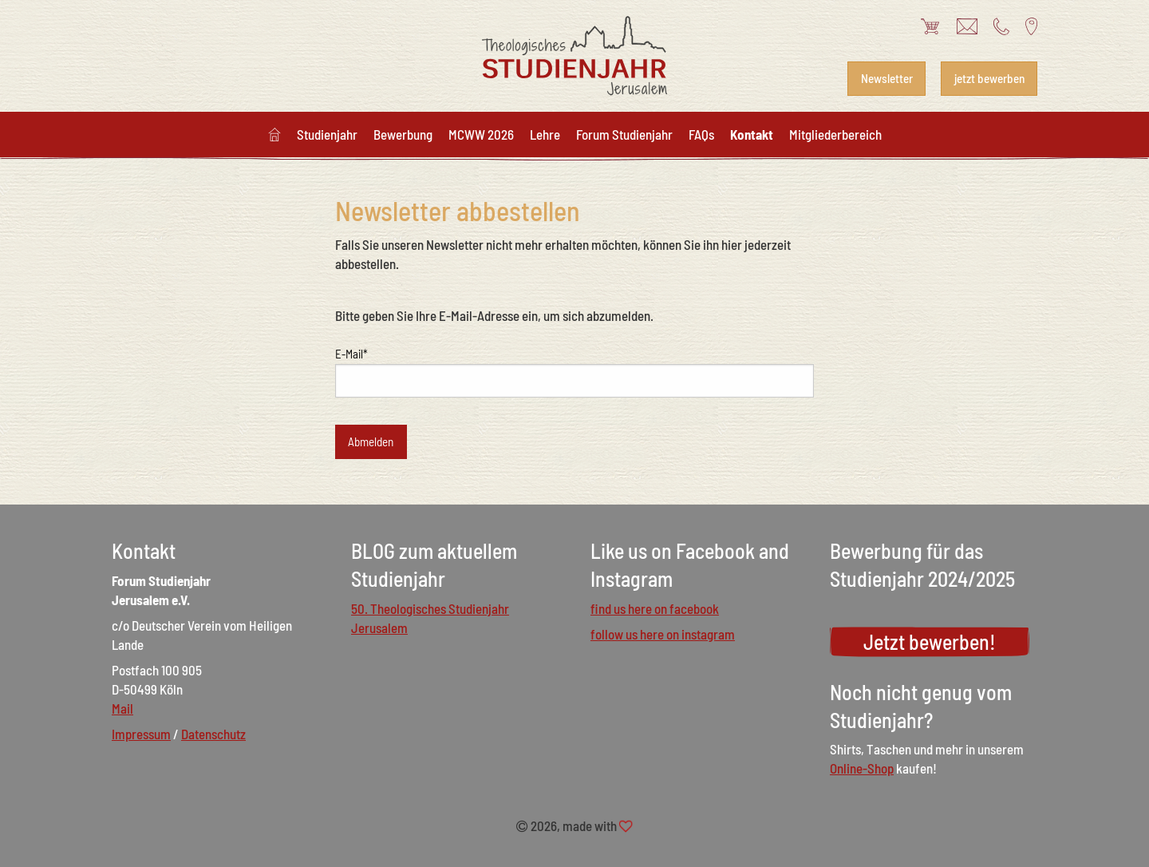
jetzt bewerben (989, 78)
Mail (122, 708)
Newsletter (887, 78)
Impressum (141, 734)
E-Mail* (351, 353)
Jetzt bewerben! (929, 641)
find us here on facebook (654, 608)
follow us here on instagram (662, 634)
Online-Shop (862, 768)
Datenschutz (213, 734)
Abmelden (370, 441)
